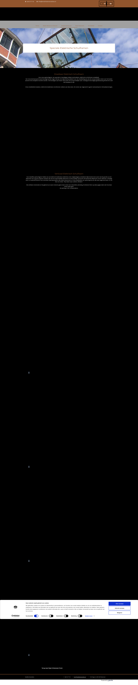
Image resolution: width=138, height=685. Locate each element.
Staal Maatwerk (79, 25)
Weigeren (119, 678)
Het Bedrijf (91, 25)
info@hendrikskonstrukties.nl (47, 1)
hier (68, 188)
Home (37, 25)
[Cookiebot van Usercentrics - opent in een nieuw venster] (15, 682)
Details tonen (88, 682)
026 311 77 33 (30, 1)
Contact (100, 25)
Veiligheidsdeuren (66, 25)
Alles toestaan (120, 669)
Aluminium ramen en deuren (69, 27)
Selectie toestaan (119, 674)
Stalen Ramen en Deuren (50, 25)
